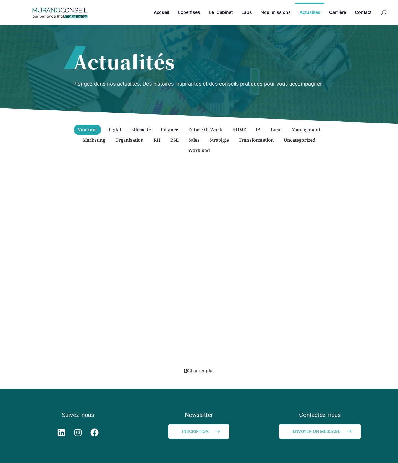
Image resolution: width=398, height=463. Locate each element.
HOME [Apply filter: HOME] (239, 129)
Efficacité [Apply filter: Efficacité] (141, 129)
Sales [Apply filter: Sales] (194, 140)
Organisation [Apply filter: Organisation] (129, 140)
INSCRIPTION (201, 431)
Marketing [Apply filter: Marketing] (94, 140)
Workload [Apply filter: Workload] (199, 150)
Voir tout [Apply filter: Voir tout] (87, 129)
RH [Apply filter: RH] (157, 140)
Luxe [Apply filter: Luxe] (276, 129)
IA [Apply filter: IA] (258, 129)
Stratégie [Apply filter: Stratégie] (219, 140)
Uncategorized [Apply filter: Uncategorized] (299, 140)
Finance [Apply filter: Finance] (169, 129)
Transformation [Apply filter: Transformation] (256, 140)
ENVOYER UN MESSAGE (323, 431)
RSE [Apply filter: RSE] (174, 140)
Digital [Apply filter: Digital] (114, 129)
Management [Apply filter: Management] (306, 129)
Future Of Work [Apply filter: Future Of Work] (205, 129)
